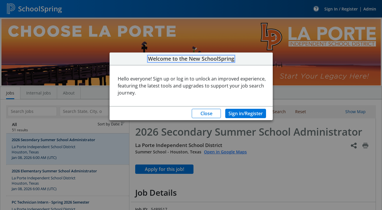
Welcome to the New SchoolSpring (191, 59)
